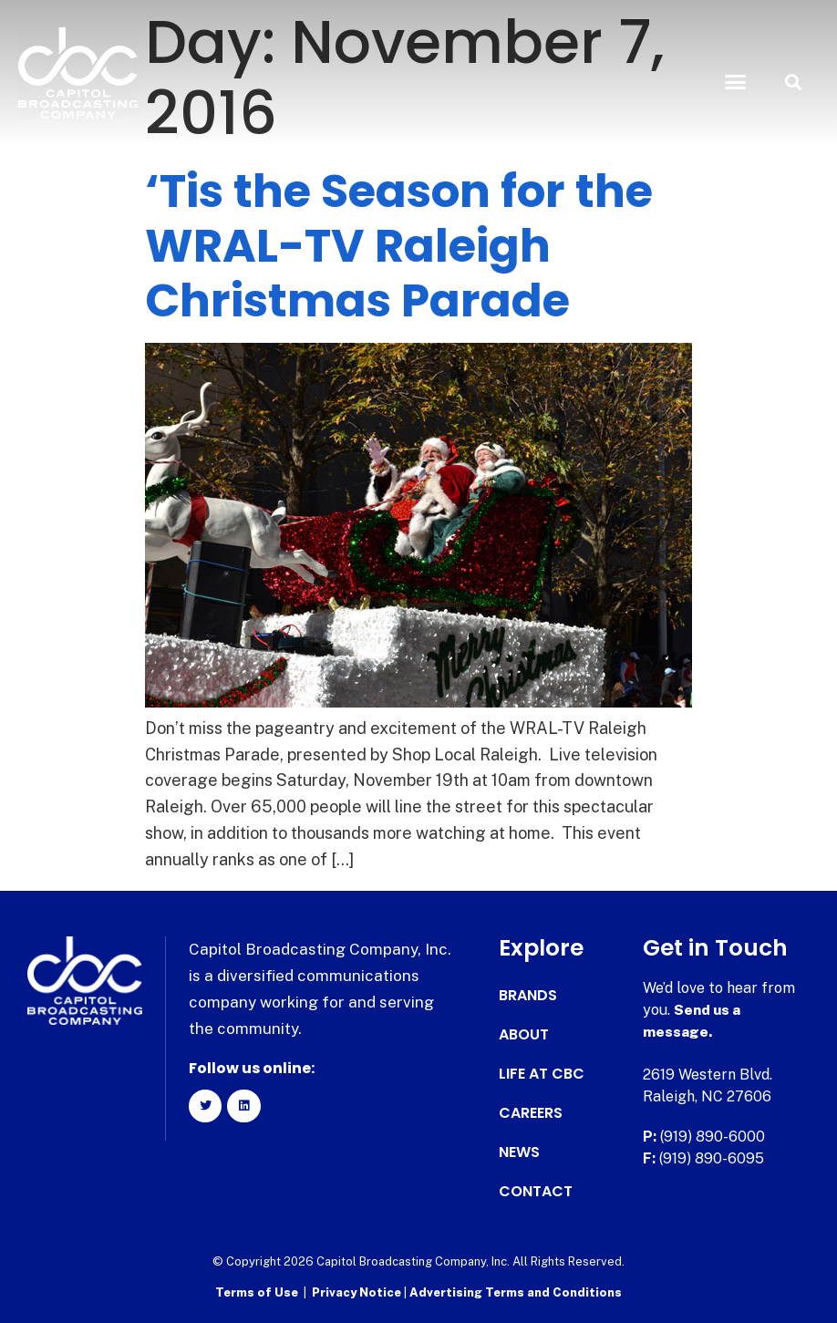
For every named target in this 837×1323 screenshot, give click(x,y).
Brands (528, 996)
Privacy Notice (358, 1291)
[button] (735, 82)
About (524, 1035)
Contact (536, 1192)
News (519, 1152)
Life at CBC (541, 1074)
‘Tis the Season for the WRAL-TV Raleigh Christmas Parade (399, 246)
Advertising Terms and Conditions (515, 1291)
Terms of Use (256, 1291)
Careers (531, 1113)
